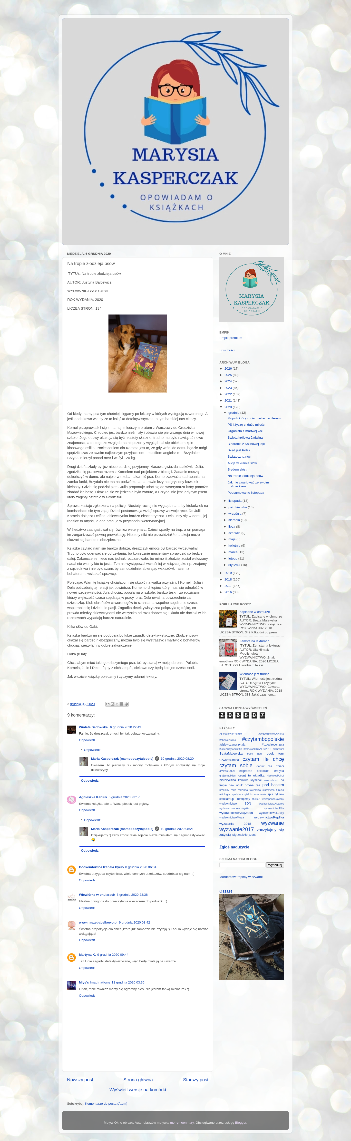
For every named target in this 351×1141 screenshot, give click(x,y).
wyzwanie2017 (236, 829)
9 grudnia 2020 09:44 (112, 954)
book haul (254, 753)
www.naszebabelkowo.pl (98, 922)
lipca (232, 526)
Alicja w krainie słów (242, 463)
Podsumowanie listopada (246, 492)
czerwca (234, 533)
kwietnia (234, 545)
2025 (228, 375)
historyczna (227, 780)
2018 (228, 579)
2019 (228, 573)
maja (232, 539)
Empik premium (230, 338)
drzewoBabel (226, 770)
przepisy (224, 789)
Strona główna (138, 1079)
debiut (260, 766)
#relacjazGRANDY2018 (257, 749)
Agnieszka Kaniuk (93, 797)
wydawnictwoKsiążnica (236, 813)
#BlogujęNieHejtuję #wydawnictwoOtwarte (251, 733)
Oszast (225, 891)
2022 (228, 394)
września (235, 513)
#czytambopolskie (263, 739)
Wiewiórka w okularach (97, 894)
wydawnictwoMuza (231, 817)
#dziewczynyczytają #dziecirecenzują (251, 744)
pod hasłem (273, 785)
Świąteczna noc (239, 456)
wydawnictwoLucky (271, 813)
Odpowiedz (87, 740)
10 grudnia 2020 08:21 (177, 829)
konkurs (243, 780)
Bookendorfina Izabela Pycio (101, 867)
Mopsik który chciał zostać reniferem (254, 418)
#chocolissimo (227, 739)
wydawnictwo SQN (235, 803)
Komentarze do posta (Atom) (106, 1103)
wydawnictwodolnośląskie (234, 808)
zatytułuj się (228, 834)
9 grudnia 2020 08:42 (134, 922)
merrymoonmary (182, 1122)
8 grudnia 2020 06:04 (140, 867)
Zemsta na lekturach (254, 641)
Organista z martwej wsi (245, 431)
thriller (255, 798)
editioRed (263, 771)
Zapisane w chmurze (254, 612)
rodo (233, 789)
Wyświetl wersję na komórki (137, 1089)
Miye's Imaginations (94, 982)
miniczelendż (271, 780)
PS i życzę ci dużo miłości (246, 424)
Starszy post (195, 1079)
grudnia (234, 412)
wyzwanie (272, 823)
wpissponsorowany (273, 798)
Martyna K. (87, 954)
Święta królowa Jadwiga (245, 437)
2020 (228, 407)
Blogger (240, 1122)
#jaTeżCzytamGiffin (230, 749)
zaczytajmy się (270, 829)
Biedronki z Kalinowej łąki (246, 444)
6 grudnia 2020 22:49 (125, 727)
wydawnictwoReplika (269, 817)
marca (233, 552)
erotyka (279, 771)
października (238, 507)
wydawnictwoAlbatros (271, 803)
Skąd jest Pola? (239, 450)
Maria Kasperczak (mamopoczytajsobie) (122, 758)
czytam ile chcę (263, 759)
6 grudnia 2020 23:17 (124, 797)
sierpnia (234, 520)
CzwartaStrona (229, 760)
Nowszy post (80, 1079)
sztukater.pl (226, 799)
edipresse (245, 771)
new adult (236, 785)
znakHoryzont (246, 834)
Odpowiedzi (92, 750)
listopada (235, 500)
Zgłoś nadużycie (234, 847)
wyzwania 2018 (235, 824)
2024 (228, 381)
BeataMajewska (231, 753)
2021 (228, 400)
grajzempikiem (227, 775)
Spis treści (226, 350)
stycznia (234, 565)
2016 (228, 592)
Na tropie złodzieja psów (245, 476)
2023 (228, 388)
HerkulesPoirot (275, 775)
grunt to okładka (251, 775)
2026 (228, 368)
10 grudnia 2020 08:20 (177, 758)
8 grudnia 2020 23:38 (132, 894)
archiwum (278, 749)
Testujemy (243, 799)
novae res (252, 785)
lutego (233, 558)
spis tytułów (276, 794)
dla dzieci (276, 766)
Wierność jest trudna (254, 674)
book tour (275, 753)
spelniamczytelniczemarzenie (249, 794)
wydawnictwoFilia (274, 808)
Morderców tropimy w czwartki (241, 877)
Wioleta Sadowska (93, 727)
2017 (228, 586)
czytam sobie (236, 765)
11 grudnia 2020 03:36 (128, 982)
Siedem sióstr (238, 469)
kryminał (256, 780)
